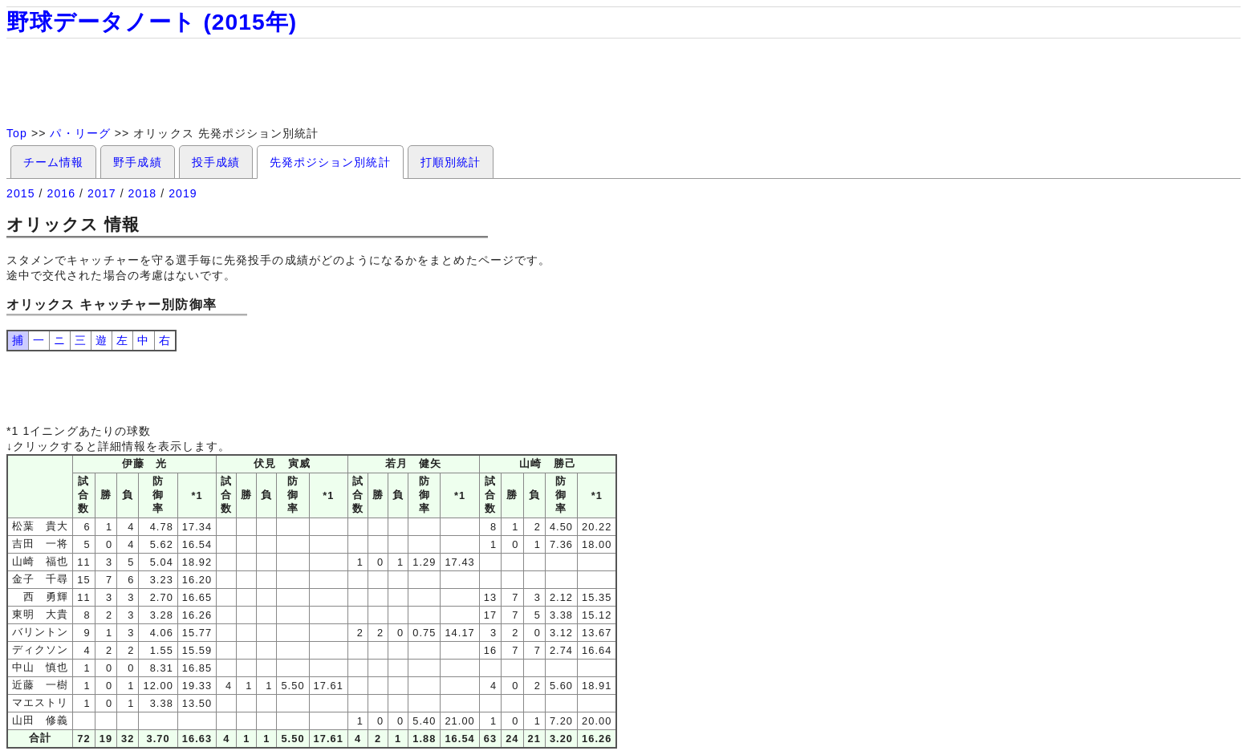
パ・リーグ (80, 133)
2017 (101, 193)
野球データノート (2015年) (151, 22)
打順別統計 (450, 162)
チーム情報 (53, 162)
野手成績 (137, 162)
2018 (142, 193)
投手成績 (216, 162)
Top (16, 133)
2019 (183, 193)
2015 (20, 193)
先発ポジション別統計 (330, 162)
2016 (61, 193)
